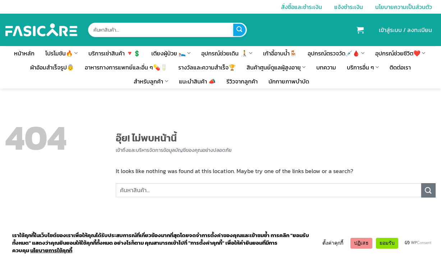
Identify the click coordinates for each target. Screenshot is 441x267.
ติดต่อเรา (400, 67)
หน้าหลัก (24, 53)
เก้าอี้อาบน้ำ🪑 (280, 53)
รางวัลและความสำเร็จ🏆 (207, 67)
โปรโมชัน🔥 (61, 53)
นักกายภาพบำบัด (288, 81)
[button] (360, 30)
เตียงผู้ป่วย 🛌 (170, 53)
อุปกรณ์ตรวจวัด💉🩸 (336, 53)
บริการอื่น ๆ (363, 67)
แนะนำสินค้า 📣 (197, 81)
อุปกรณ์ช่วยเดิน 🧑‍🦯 (226, 53)
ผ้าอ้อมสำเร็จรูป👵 (52, 67)
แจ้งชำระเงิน (348, 7)
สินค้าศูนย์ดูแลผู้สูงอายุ (276, 67)
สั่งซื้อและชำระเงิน (301, 7)
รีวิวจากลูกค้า (242, 81)
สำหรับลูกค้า (151, 81)
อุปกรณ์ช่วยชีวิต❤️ (400, 53)
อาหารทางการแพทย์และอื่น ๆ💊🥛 (126, 67)
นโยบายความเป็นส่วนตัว (403, 7)
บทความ (326, 67)
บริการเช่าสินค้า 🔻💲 (114, 53)
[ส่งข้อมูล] (239, 30)
